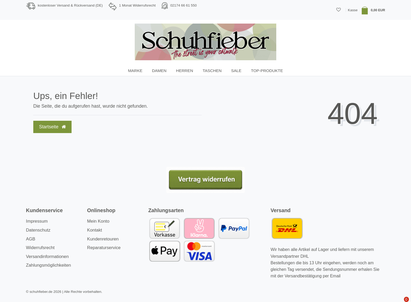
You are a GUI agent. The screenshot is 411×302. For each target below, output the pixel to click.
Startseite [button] (52, 126)
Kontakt (94, 230)
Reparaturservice (104, 247)
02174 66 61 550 (183, 5)
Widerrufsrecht (40, 247)
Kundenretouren (102, 239)
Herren (184, 70)
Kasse (353, 10)
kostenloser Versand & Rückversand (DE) (70, 5)
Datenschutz (38, 230)
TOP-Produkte (267, 70)
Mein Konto (98, 221)
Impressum (37, 221)
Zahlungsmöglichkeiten (48, 265)
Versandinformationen (47, 256)
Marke (135, 70)
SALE (236, 70)
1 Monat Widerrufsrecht (137, 5)
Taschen (212, 70)
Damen (159, 70)
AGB (30, 239)
